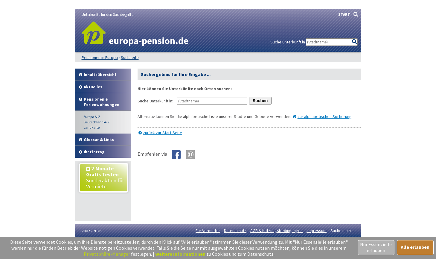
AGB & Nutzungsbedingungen (276, 230)
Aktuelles (93, 87)
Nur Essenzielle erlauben (376, 247)
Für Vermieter (208, 230)
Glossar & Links (99, 139)
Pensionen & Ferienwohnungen (101, 101)
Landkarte (91, 127)
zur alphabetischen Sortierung (325, 116)
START (344, 14)
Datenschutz (235, 230)
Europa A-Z (91, 116)
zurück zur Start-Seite (162, 132)
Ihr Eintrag (94, 152)
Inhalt (100, 74)
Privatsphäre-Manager (107, 254)
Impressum (317, 230)
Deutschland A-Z (96, 122)
